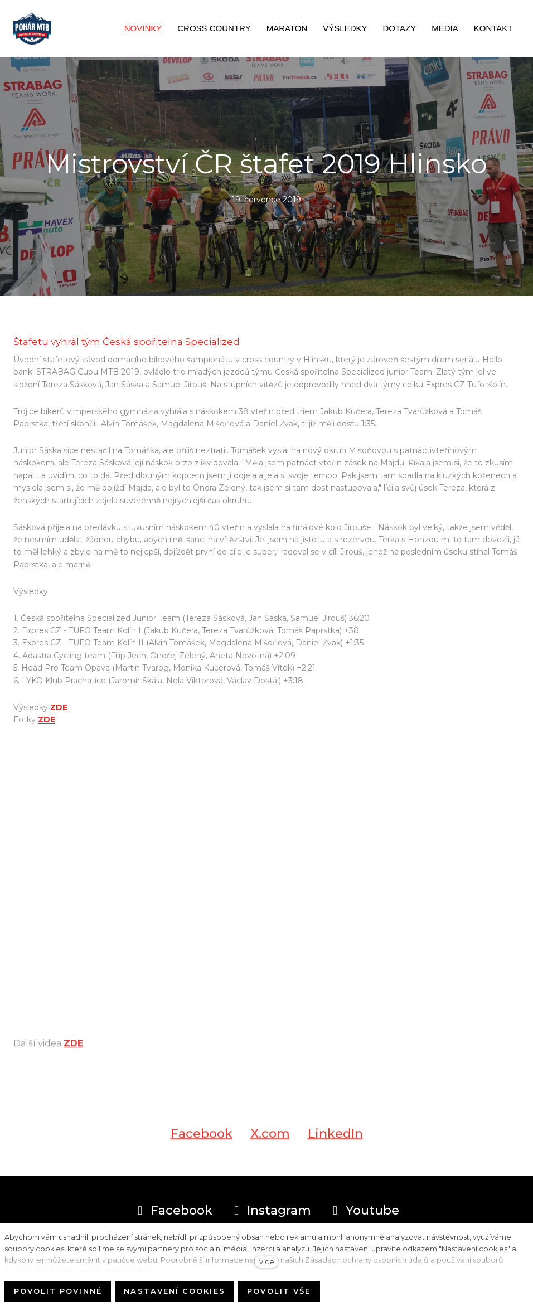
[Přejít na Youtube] (364, 1211)
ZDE (58, 707)
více (266, 1261)
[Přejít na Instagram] (270, 1211)
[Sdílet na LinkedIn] (335, 1139)
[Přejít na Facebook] (173, 1211)
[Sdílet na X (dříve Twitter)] (270, 1139)
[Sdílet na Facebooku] (201, 1139)
